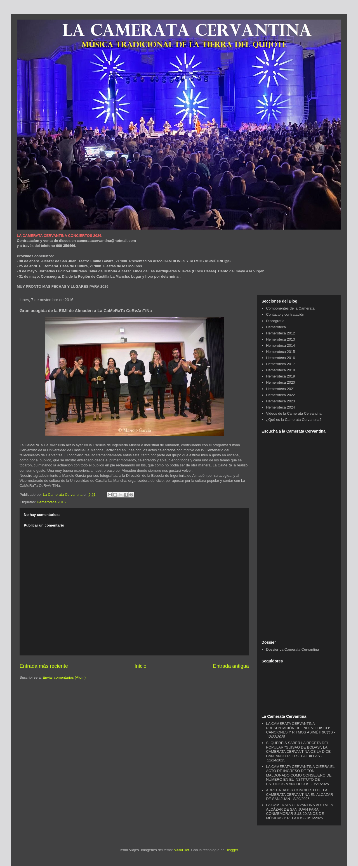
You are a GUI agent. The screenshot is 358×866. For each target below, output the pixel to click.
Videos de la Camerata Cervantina (294, 413)
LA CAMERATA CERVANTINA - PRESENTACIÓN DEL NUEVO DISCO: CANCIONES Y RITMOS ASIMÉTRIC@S (299, 727)
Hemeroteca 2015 (280, 352)
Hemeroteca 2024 (280, 407)
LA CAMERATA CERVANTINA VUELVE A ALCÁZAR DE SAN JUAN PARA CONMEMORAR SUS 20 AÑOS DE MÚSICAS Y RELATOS (299, 811)
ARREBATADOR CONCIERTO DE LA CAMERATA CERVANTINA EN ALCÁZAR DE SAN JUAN (299, 794)
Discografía (275, 321)
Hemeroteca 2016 (51, 502)
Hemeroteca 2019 (280, 376)
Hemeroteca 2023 (280, 401)
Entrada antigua (231, 666)
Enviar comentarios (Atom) (64, 677)
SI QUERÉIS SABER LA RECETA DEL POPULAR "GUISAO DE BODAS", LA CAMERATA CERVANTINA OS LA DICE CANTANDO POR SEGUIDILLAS (298, 749)
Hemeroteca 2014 (280, 345)
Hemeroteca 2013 (280, 339)
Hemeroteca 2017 (280, 364)
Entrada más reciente (44, 666)
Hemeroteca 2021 (280, 389)
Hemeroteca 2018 (280, 370)
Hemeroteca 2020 (280, 382)
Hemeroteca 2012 (280, 333)
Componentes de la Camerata (290, 308)
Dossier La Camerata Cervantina (292, 649)
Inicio (140, 666)
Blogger (231, 850)
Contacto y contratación (285, 314)
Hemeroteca (276, 327)
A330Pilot (181, 850)
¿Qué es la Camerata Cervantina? (293, 419)
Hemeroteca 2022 (280, 395)
